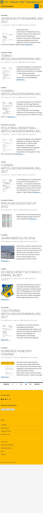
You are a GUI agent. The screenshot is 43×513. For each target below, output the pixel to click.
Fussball (3, 87)
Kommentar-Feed (6, 431)
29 (30, 384)
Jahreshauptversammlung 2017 (22, 20)
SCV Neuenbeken (7, 6)
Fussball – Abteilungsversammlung (21, 92)
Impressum (4, 441)
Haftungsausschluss (6, 448)
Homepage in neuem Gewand (16, 352)
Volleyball (12, 124)
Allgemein (4, 15)
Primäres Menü (41, 6)
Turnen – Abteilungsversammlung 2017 (21, 168)
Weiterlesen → (29, 44)
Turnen (3, 162)
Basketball (4, 124)
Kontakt (3, 454)
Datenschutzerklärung (7, 445)
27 (21, 384)
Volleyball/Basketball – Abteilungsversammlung (21, 129)
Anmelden (4, 424)
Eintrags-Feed (5, 428)
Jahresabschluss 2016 (18, 238)
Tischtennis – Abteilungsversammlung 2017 (21, 314)
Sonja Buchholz (19, 278)
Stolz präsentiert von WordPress (8, 462)
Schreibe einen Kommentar (28, 25)
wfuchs (15, 25)
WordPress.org (5, 434)
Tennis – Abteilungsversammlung (21, 57)
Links (2, 451)
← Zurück (5, 384)
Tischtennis (5, 307)
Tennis (10, 52)
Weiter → (37, 384)
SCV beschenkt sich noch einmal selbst (20, 273)
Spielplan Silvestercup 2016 (18, 205)
